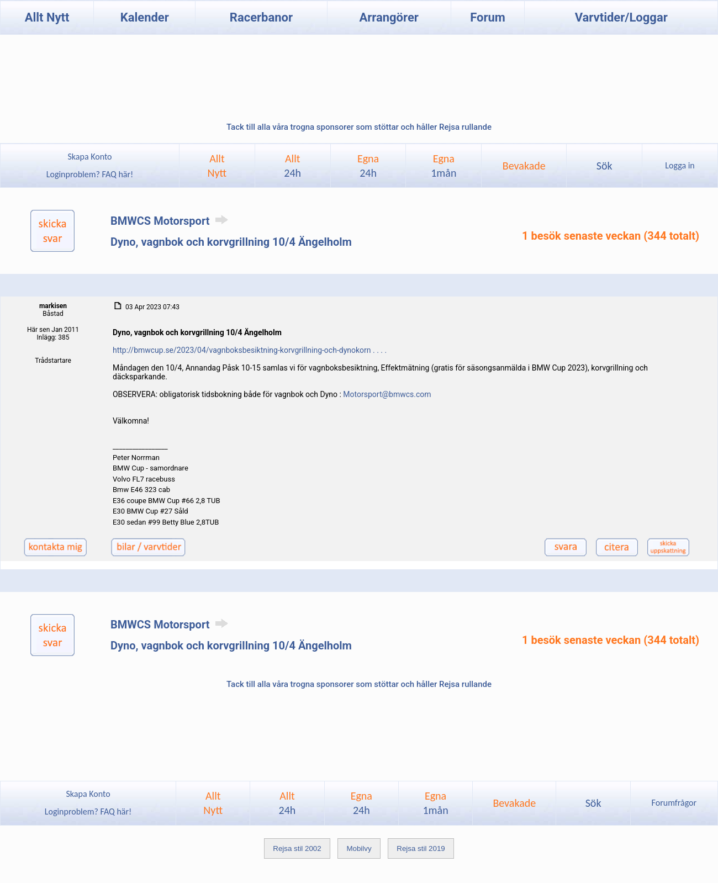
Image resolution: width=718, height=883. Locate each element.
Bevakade (524, 165)
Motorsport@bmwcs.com (387, 394)
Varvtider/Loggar (621, 17)
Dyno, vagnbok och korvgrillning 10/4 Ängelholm (231, 241)
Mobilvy (358, 848)
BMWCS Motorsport (171, 221)
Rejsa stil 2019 (421, 848)
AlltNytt (217, 165)
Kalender (144, 17)
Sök (604, 165)
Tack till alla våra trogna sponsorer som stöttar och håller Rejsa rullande (359, 127)
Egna (368, 165)
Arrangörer (388, 17)
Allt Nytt (47, 17)
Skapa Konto (89, 156)
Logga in (679, 165)
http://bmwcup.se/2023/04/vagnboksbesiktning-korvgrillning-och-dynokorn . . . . (250, 350)
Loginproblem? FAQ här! (89, 174)
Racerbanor (261, 17)
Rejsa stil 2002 (297, 848)
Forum (487, 17)
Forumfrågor (674, 802)
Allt (292, 165)
